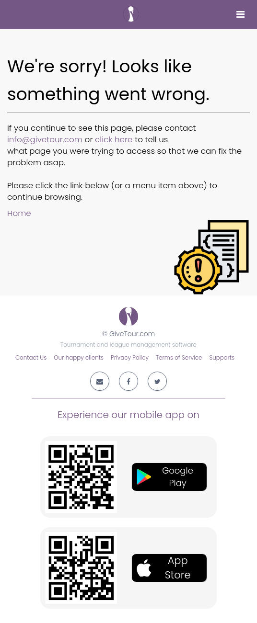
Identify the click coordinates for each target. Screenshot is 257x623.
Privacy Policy (130, 358)
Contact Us (31, 358)
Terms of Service (179, 358)
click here (114, 139)
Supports (221, 358)
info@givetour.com (44, 139)
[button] (169, 477)
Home (19, 213)
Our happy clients (79, 358)
